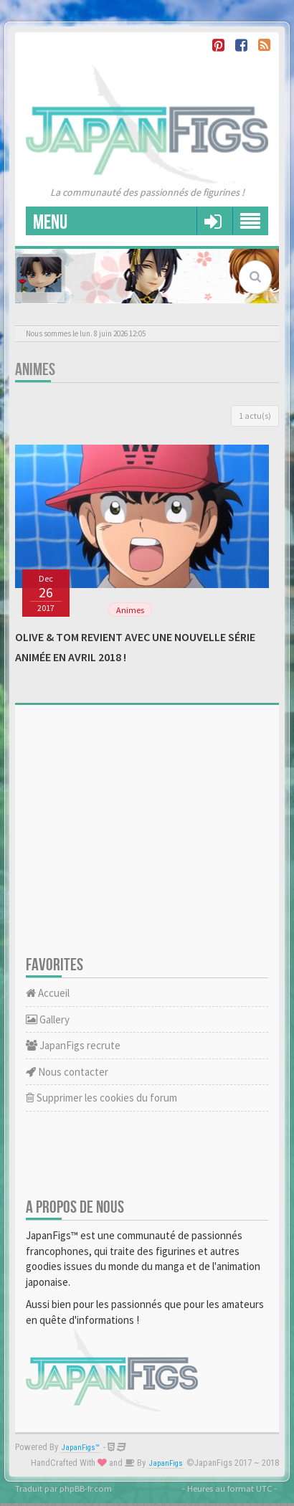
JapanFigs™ (81, 1447)
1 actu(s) (255, 415)
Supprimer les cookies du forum (101, 1097)
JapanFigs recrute (73, 1045)
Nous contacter (67, 1072)
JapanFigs (166, 1463)
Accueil (48, 993)
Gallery (48, 1019)
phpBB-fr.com (86, 1488)
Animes (35, 369)
